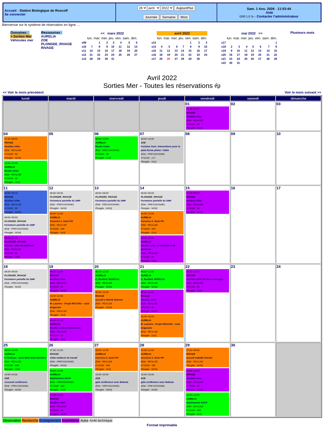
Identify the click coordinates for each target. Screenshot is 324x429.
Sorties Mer (22, 36)
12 (128, 46)
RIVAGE (47, 48)
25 (120, 54)
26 (128, 54)
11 (120, 46)
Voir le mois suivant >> (303, 92)
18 (120, 50)
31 (112, 58)
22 (98, 54)
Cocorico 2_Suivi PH (61, 221)
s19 (223, 50)
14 (91, 50)
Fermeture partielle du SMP (19, 225)
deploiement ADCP (60, 378)
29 (98, 58)
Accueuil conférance (15, 382)
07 (142, 134)
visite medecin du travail (63, 358)
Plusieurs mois (302, 32)
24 (112, 54)
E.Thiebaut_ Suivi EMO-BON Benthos (25, 358)
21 (91, 54)
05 (51, 134)
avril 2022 (182, 33)
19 (128, 50)
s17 (154, 58)
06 (96, 134)
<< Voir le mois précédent (23, 92)
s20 (223, 54)
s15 (154, 50)
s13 (84, 58)
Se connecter (15, 14)
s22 (223, 62)
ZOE (44, 40)
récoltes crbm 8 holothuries (65, 328)
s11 (84, 50)
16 (106, 50)
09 (233, 134)
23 (106, 54)
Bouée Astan (11, 171)
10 (112, 46)
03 (278, 104)
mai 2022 (248, 33)
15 (98, 50)
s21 (223, 58)
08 (188, 134)
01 (188, 104)
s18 (223, 46)
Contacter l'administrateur (277, 16)
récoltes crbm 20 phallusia (19, 245)
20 (135, 50)
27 (135, 54)
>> (260, 33)
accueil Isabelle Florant (199, 358)
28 (91, 58)
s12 (84, 54)
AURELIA (48, 36)
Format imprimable (162, 425)
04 (6, 134)
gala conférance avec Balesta (111, 382)
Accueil (10, 10)
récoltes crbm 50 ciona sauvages (204, 279)
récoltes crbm (194, 116)
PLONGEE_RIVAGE (56, 44)
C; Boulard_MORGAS (107, 279)
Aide (269, 12)
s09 (84, 42)
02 (233, 104)
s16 (154, 54)
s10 (84, 46)
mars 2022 (115, 33)
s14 (154, 46)
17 (112, 50)
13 (135, 46)
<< (103, 33)
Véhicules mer (21, 40)
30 (106, 58)
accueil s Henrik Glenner (109, 300)
